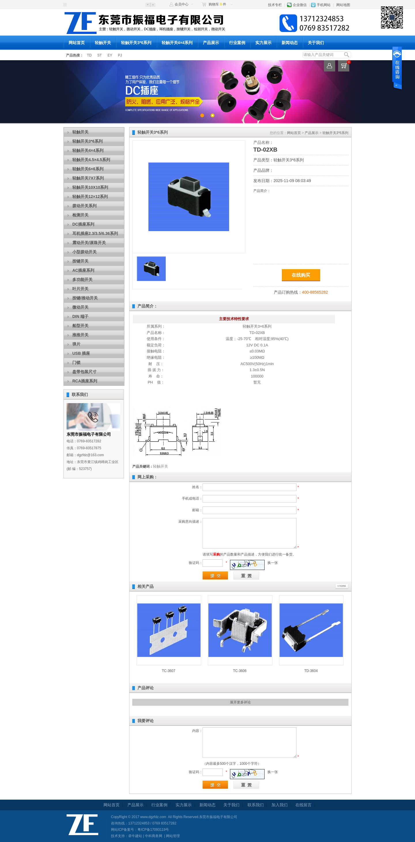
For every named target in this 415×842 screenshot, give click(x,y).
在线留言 (303, 805)
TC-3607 (169, 671)
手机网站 (324, 5)
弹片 (76, 344)
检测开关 (80, 215)
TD (89, 55)
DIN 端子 (80, 316)
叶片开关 (80, 288)
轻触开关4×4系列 (177, 42)
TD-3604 (311, 671)
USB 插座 (81, 353)
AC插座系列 (83, 270)
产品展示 (211, 42)
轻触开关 (103, 42)
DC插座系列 (83, 224)
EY (109, 55)
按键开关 (80, 261)
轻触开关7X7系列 (88, 178)
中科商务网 (153, 836)
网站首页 (77, 42)
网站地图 (343, 5)
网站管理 (173, 836)
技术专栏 (275, 5)
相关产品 (145, 586)
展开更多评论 (240, 702)
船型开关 (80, 325)
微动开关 (80, 307)
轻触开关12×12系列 (90, 196)
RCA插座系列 (84, 381)
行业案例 (237, 42)
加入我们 (279, 805)
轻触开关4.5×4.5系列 (91, 159)
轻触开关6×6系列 (87, 169)
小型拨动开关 (84, 252)
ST (99, 55)
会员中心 (181, 4)
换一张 (272, 563)
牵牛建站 (135, 836)
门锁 (76, 362)
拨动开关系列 (84, 205)
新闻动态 (290, 42)
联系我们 (80, 394)
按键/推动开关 (85, 298)
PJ (120, 55)
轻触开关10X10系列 (90, 187)
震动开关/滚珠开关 (89, 242)
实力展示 (263, 42)
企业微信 (300, 5)
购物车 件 (217, 4)
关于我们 (316, 42)
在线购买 (301, 275)
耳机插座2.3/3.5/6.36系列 (95, 233)
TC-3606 (240, 671)
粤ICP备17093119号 (153, 830)
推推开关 (80, 335)
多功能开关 (82, 279)
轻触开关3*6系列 (136, 42)
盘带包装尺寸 (84, 371)
